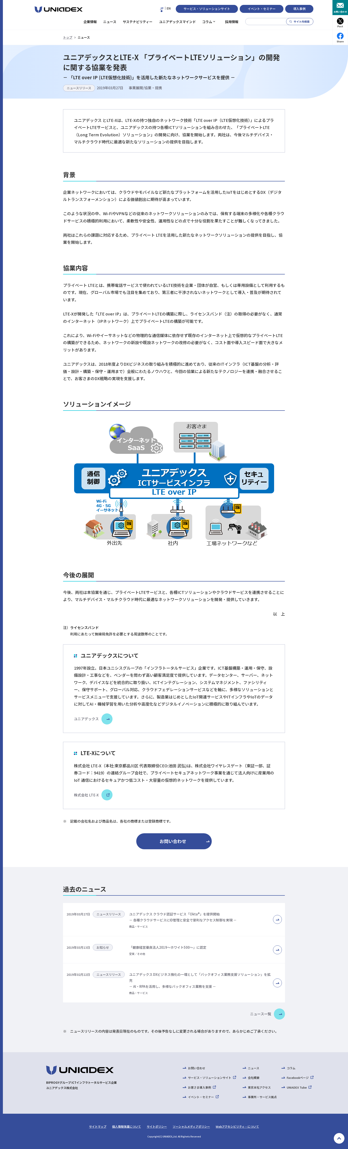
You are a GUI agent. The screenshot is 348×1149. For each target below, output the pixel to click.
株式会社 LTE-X (91, 795)
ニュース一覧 (260, 1013)
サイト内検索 (302, 21)
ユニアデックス (86, 718)
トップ (67, 37)
